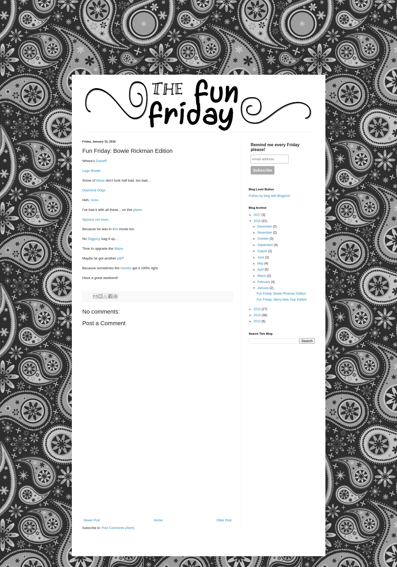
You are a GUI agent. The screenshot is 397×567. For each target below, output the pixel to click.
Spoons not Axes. (96, 219)
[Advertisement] (50, 41)
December (265, 226)
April (260, 269)
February (264, 282)
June (261, 257)
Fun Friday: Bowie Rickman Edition (281, 293)
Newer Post (92, 520)
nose (94, 200)
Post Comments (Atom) (118, 528)
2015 (257, 309)
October (263, 238)
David (100, 161)
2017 (257, 215)
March (262, 276)
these (101, 180)
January (263, 288)
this (116, 229)
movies (126, 268)
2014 (257, 315)
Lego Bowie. (92, 171)
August (262, 251)
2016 (257, 221)
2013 (257, 321)
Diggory (93, 239)
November (265, 232)
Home (158, 520)
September (265, 245)
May (260, 263)
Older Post (224, 520)
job (119, 258)
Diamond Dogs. (94, 190)
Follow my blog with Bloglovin (269, 196)
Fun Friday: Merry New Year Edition (281, 299)
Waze (118, 249)
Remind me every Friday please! (275, 147)
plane (137, 210)
